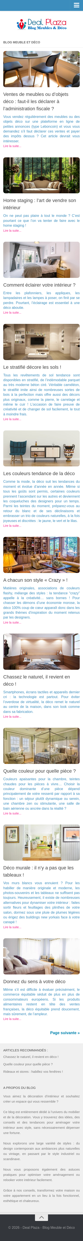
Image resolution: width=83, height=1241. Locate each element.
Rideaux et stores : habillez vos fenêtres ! (33, 1071)
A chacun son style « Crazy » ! (35, 580)
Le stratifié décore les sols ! (32, 367)
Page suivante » (65, 1033)
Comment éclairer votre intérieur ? (39, 285)
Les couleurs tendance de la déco (39, 473)
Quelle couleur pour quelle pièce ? (39, 771)
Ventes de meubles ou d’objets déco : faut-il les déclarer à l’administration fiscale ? (35, 101)
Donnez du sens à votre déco (34, 981)
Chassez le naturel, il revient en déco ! (30, 1057)
